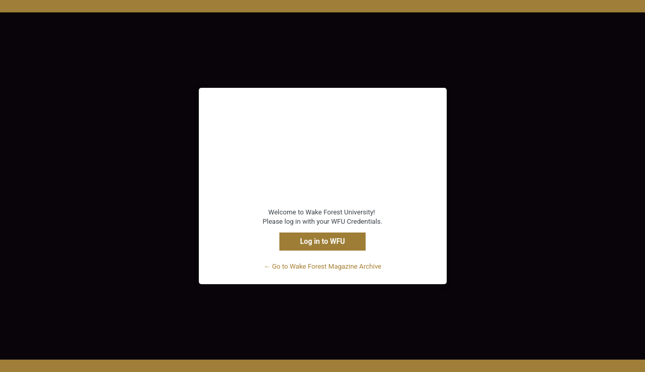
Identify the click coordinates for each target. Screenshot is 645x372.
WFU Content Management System (322, 154)
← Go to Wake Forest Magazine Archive (323, 266)
